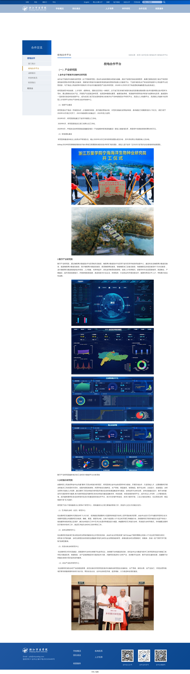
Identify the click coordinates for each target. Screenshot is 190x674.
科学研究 (126, 9)
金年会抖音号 (144, 665)
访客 (27, 2)
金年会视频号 (160, 665)
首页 (138, 55)
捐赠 (108, 2)
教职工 (45, 2)
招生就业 (76, 9)
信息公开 (127, 2)
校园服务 (159, 9)
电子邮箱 (116, 2)
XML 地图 (95, 672)
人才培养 (110, 9)
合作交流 (143, 9)
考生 (35, 2)
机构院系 (99, 651)
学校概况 (60, 9)
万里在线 (137, 2)
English (86, 2)
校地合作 (153, 55)
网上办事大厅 (98, 2)
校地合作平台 (163, 55)
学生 (54, 2)
